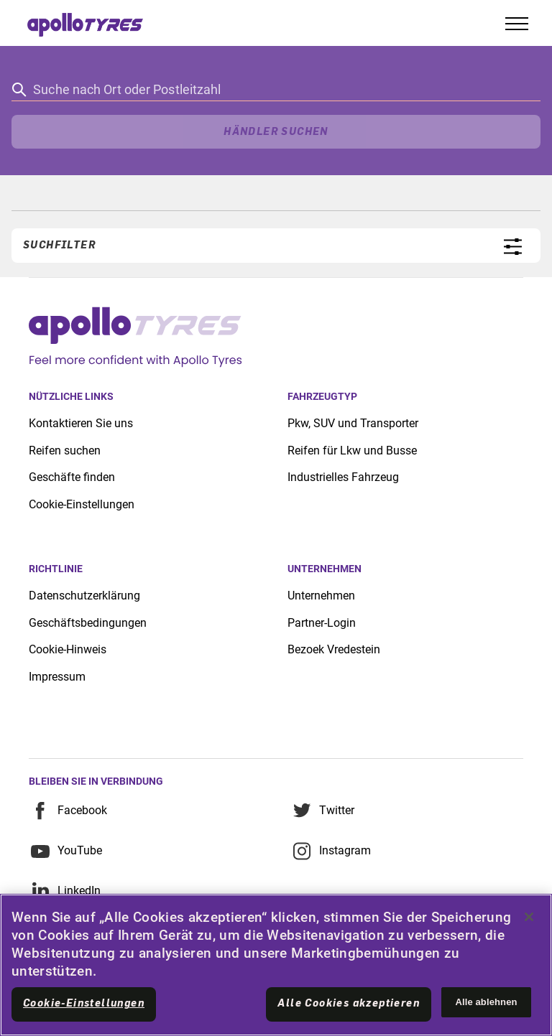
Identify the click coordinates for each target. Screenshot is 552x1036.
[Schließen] (529, 917)
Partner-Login (322, 623)
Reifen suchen (65, 450)
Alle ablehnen (486, 1002)
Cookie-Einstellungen (81, 504)
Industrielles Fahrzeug (343, 477)
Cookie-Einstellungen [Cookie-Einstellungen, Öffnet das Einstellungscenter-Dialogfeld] (83, 1004)
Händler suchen (276, 132)
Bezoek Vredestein (334, 649)
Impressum (57, 676)
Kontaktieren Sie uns (81, 423)
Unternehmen (321, 595)
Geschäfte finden (72, 477)
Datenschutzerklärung (84, 595)
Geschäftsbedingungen (88, 623)
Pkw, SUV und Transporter (353, 423)
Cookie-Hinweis (67, 649)
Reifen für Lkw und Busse (352, 450)
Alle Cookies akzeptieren (348, 1004)
